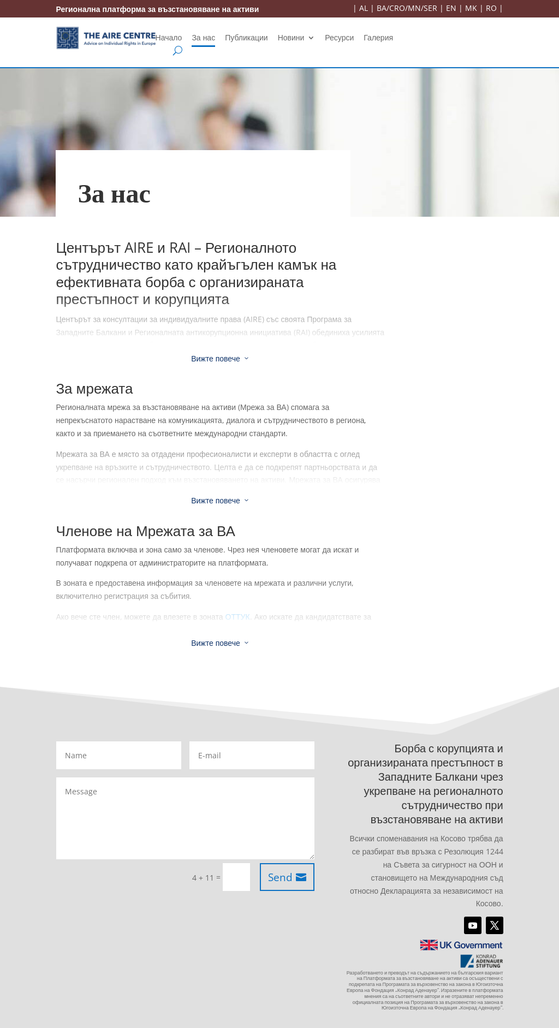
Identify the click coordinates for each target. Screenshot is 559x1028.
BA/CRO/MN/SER (407, 8)
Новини (291, 38)
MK (471, 8)
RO (491, 8)
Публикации (246, 38)
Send (280, 877)
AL (363, 8)
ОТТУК (237, 616)
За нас (203, 38)
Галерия (378, 38)
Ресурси (339, 38)
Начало (169, 38)
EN (451, 8)
